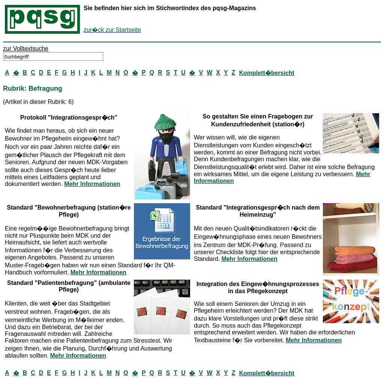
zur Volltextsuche (25, 48)
